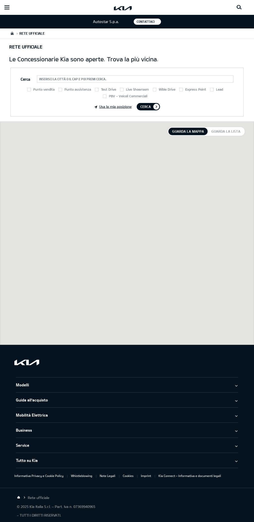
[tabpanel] (127, 233)
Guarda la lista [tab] (225, 131)
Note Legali (107, 475)
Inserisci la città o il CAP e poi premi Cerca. (72, 79)
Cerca (145, 106)
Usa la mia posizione (113, 106)
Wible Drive (167, 89)
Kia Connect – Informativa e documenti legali (190, 475)
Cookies (128, 475)
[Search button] (239, 7)
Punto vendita (44, 89)
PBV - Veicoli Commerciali (128, 96)
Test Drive (108, 89)
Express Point (195, 89)
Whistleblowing (81, 475)
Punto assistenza (77, 89)
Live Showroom (137, 89)
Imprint (146, 475)
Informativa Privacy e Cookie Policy (39, 475)
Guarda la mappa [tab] (188, 131)
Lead (219, 89)
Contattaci (146, 21)
